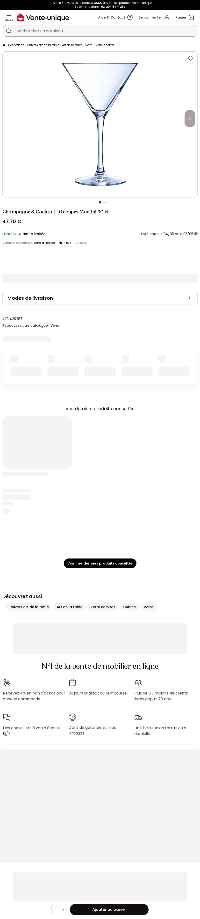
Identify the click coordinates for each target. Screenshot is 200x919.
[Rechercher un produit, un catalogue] (8, 31)
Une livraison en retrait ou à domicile (160, 730)
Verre (89, 45)
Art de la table (72, 45)
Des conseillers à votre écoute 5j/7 (32, 730)
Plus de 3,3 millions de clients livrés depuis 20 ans (161, 696)
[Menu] (9, 15)
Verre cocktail (105, 45)
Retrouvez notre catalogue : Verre (30, 325)
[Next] (190, 118)
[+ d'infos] (196, 233)
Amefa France (44, 243)
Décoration (16, 45)
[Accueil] (3, 45)
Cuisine (129, 607)
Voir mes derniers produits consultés (100, 563)
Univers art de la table (43, 45)
